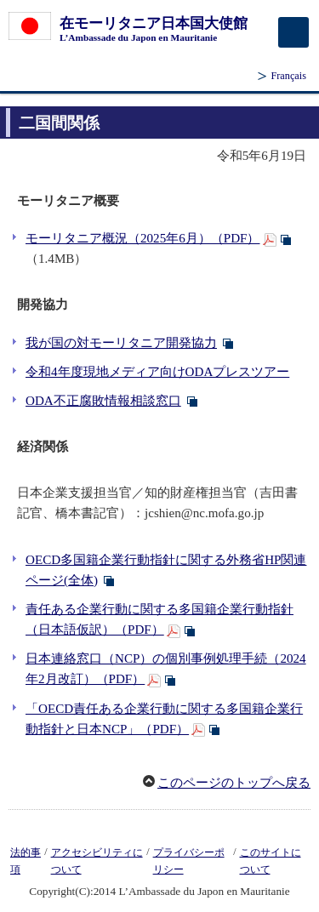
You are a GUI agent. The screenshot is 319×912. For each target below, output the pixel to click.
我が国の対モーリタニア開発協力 (121, 343)
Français (288, 76)
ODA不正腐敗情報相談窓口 (103, 401)
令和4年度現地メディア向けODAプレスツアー (157, 372)
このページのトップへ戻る (233, 782)
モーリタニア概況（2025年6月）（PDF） (143, 238)
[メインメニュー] (293, 32)
